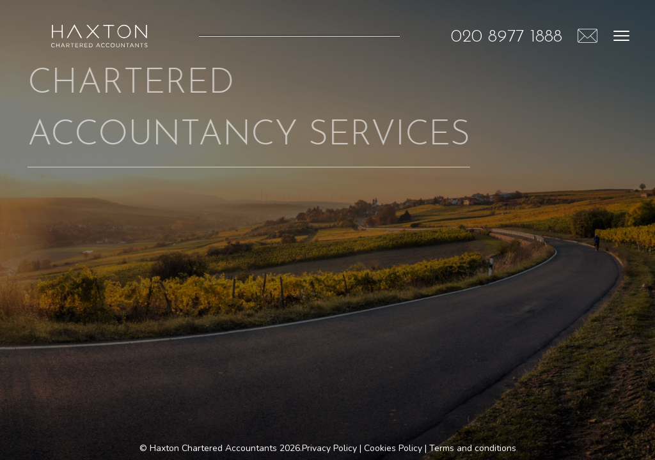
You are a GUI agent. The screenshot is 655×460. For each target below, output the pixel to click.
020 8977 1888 (506, 37)
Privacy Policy (329, 448)
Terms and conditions (472, 448)
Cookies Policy (393, 448)
